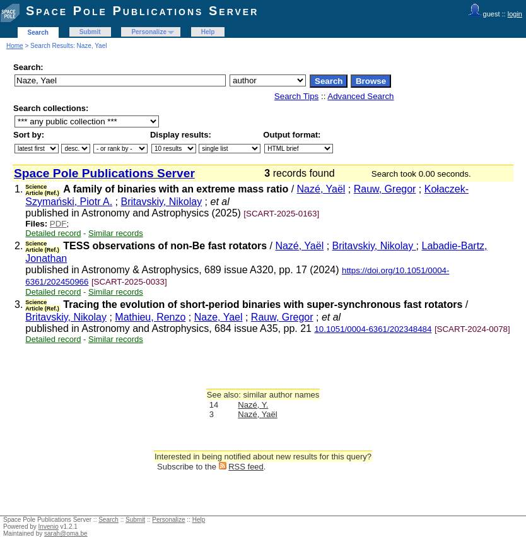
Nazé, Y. (253, 405)
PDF (58, 223)
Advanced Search (360, 96)
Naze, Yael (218, 317)
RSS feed (246, 466)
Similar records (115, 233)
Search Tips (296, 96)
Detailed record (53, 233)
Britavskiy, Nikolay (161, 201)
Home (14, 45)
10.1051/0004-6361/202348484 (372, 329)
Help (208, 31)
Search (38, 32)
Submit (90, 31)
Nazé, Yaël (321, 189)
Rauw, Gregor (385, 189)
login (515, 14)
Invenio (48, 526)
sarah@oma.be (66, 533)
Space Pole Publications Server (142, 11)
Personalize (149, 31)
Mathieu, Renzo (150, 317)
